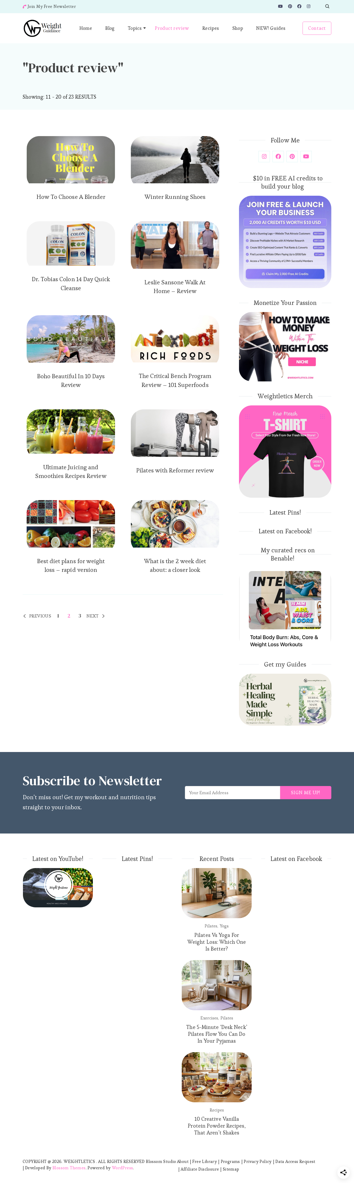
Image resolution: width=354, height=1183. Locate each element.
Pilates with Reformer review (175, 470)
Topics (135, 28)
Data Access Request (295, 1161)
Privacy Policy (258, 1161)
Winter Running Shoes (175, 197)
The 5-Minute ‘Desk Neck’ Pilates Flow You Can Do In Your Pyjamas (216, 1034)
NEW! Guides (270, 28)
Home (85, 28)
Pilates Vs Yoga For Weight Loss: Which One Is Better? (217, 942)
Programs (230, 1161)
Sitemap (231, 1169)
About (183, 1161)
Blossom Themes (69, 1168)
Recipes (210, 28)
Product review (172, 28)
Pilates (211, 926)
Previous (40, 616)
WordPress (122, 1168)
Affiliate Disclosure (200, 1169)
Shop (237, 28)
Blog (110, 28)
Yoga (224, 926)
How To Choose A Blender (70, 197)
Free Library (204, 1161)
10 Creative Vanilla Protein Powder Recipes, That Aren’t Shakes (216, 1125)
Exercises (209, 1018)
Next (93, 616)
